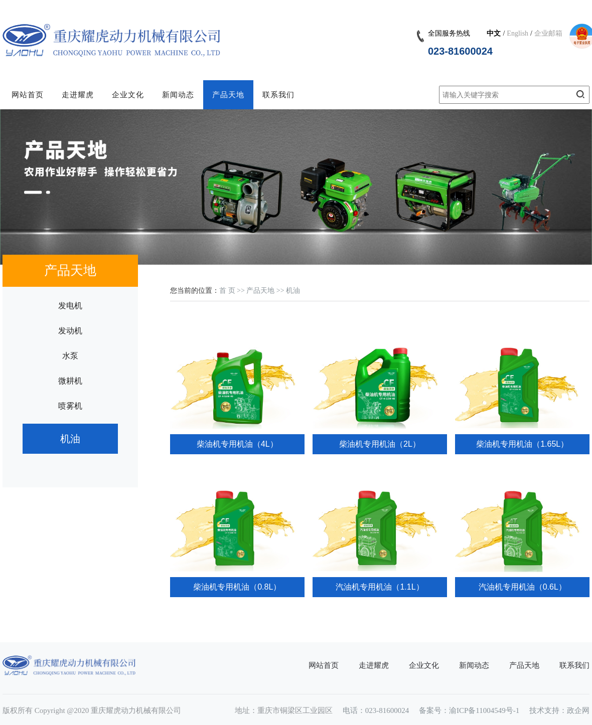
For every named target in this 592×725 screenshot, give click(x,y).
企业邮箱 (548, 33)
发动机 (70, 330)
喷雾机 (70, 406)
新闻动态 (178, 95)
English (517, 33)
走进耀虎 (78, 95)
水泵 (70, 355)
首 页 (227, 290)
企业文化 (128, 95)
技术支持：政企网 (559, 710)
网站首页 (28, 95)
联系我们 (278, 95)
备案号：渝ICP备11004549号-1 (469, 710)
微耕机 (70, 381)
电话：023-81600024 (376, 710)
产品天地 (228, 95)
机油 (70, 438)
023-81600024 (460, 51)
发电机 (70, 305)
